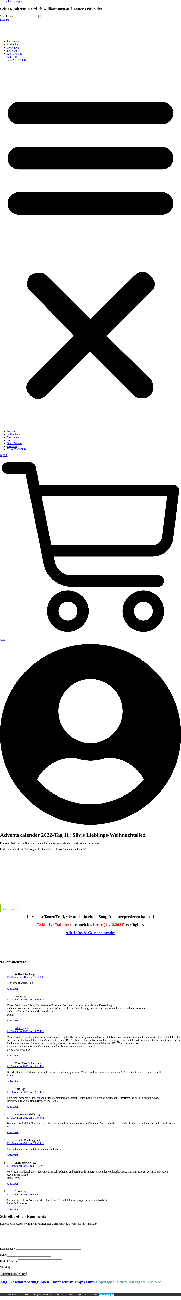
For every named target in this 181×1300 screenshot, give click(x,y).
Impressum (85, 1286)
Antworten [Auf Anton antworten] (12, 1209)
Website (4, 1271)
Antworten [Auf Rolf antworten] (12, 1106)
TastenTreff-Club (16, 59)
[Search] (40, 16)
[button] (90, 245)
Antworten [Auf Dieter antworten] (12, 1020)
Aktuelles (12, 56)
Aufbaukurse (14, 44)
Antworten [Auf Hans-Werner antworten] (12, 1183)
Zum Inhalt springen (11, 1)
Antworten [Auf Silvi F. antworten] (12, 1055)
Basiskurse (13, 41)
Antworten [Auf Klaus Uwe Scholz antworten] (12, 1081)
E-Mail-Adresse (8, 1265)
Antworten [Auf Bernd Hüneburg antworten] (12, 1154)
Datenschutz (62, 1286)
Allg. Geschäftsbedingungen (24, 1286)
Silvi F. (19, 1028)
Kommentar (7, 1252)
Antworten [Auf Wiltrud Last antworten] (12, 988)
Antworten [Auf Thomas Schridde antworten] (12, 1132)
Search (4, 16)
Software (12, 50)
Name (3, 1258)
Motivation (13, 47)
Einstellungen (106, 1298)
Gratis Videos (14, 53)
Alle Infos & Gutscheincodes (90, 932)
